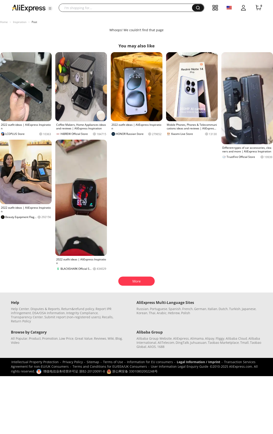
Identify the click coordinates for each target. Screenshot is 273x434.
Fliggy (220, 338)
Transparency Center (27, 317)
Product (35, 338)
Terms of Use (113, 362)
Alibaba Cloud (236, 338)
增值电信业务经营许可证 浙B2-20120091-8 (74, 371)
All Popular (19, 338)
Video (15, 342)
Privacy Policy (73, 362)
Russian (142, 309)
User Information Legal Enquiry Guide (179, 366)
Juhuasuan (198, 342)
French (187, 309)
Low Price (66, 338)
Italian (212, 309)
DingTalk (182, 342)
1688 (160, 346)
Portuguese (158, 309)
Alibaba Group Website (154, 338)
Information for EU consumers (150, 362)
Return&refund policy (77, 309)
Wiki (111, 338)
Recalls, (108, 317)
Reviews (100, 338)
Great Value (84, 338)
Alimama (197, 338)
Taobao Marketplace (223, 342)
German (200, 309)
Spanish (175, 309)
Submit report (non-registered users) (72, 317)
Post (34, 22)
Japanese (249, 309)
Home (4, 22)
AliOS (152, 346)
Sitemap (93, 362)
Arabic (162, 313)
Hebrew (174, 313)
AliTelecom (166, 342)
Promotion (50, 338)
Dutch (223, 309)
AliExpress (181, 338)
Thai (152, 313)
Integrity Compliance (82, 313)
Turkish (234, 309)
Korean (141, 313)
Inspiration (19, 22)
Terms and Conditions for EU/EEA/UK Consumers (110, 366)
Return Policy (21, 321)
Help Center (20, 309)
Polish (185, 313)
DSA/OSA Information (48, 313)
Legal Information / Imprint (198, 362)
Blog (118, 338)
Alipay (209, 338)
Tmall (244, 342)
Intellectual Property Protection (35, 362)
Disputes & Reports (45, 309)
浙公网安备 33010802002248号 (132, 371)
